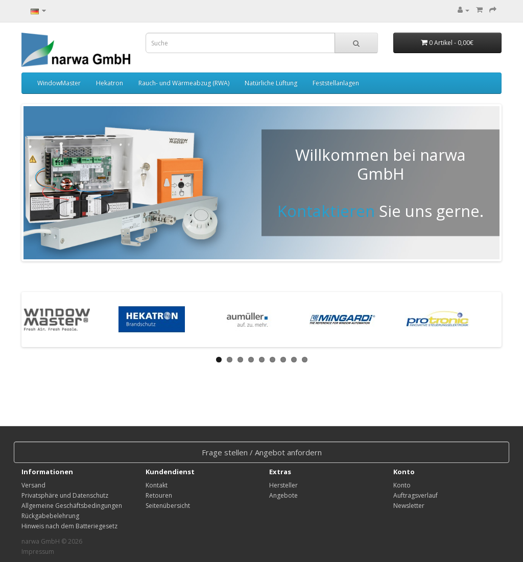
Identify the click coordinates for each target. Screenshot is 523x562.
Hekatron (109, 83)
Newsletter (408, 505)
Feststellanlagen (336, 83)
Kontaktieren (326, 211)
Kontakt (157, 485)
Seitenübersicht (168, 505)
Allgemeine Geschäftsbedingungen (71, 505)
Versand (33, 485)
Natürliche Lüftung (271, 83)
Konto (402, 485)
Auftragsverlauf (415, 495)
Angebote (283, 495)
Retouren (159, 495)
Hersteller (283, 485)
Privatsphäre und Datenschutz (64, 495)
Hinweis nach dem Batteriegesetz (69, 526)
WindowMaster (59, 83)
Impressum (37, 551)
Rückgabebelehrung (50, 515)
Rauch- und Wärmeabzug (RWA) (183, 83)
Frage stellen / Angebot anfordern (262, 452)
